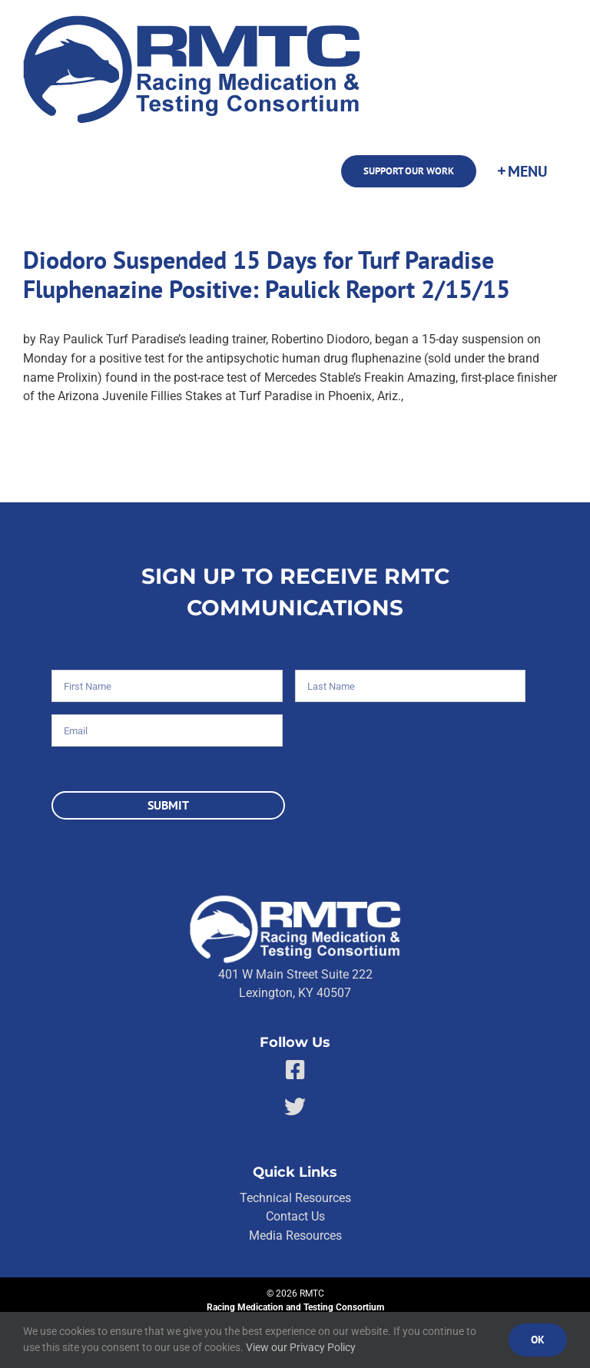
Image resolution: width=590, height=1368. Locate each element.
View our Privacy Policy (301, 1347)
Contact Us (295, 1216)
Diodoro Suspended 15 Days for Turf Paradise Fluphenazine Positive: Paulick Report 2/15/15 (266, 274)
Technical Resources (295, 1198)
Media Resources (295, 1235)
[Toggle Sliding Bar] (522, 171)
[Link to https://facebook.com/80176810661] (295, 1070)
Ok (538, 1339)
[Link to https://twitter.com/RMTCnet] (295, 1107)
